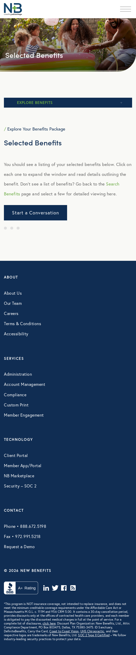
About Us (13, 293)
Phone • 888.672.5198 (25, 526)
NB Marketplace (19, 475)
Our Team (13, 303)
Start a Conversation (35, 212)
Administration (18, 374)
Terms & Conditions (22, 323)
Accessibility (16, 333)
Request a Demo (19, 546)
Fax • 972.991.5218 (22, 536)
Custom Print (16, 404)
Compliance (15, 394)
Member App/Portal (23, 465)
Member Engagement (24, 415)
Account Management (24, 384)
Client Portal (16, 455)
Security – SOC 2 (20, 486)
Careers (11, 313)
